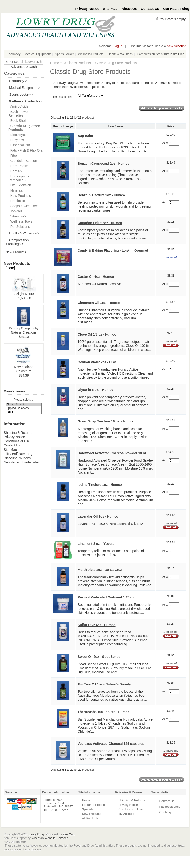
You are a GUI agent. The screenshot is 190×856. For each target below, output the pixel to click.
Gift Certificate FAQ (18, 454)
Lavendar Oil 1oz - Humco (98, 516)
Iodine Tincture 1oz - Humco (100, 485)
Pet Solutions (19, 227)
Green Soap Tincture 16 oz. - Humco (106, 421)
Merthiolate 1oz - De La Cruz (100, 570)
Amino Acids (18, 106)
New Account (176, 46)
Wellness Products (90, 54)
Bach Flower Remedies (18, 113)
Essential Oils (19, 145)
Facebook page (170, 806)
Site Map (110, 9)
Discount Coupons (17, 458)
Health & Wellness (120, 54)
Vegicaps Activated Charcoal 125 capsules (111, 743)
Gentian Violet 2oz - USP (97, 362)
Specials (88, 809)
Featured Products (94, 805)
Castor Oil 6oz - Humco (96, 277)
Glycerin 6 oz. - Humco (95, 390)
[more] (9, 268)
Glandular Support (22, 161)
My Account (126, 813)
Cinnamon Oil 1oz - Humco (99, 303)
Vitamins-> (17, 216)
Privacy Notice (87, 9)
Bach (23, 412)
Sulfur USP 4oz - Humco (97, 625)
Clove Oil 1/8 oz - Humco (97, 334)
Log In (117, 46)
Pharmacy (14, 54)
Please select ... (24, 399)
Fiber (13, 155)
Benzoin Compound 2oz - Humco (103, 163)
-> (25, 101)
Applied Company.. (23, 408)
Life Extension (19, 185)
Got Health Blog (176, 9)
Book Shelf (17, 121)
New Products (19, 195)
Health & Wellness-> (24, 233)
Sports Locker (64, 54)
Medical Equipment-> (24, 88)
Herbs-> (15, 171)
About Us (129, 9)
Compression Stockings (153, 54)
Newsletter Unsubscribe (21, 462)
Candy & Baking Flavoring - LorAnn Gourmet (113, 250)
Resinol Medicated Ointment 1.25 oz (106, 597)
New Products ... (17, 252)
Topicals (15, 211)
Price (170, 126)
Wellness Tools (20, 221)
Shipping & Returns (18, 432)
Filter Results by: (61, 96)
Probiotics (16, 201)
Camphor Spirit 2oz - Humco (100, 223)
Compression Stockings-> (17, 242)
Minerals (15, 190)
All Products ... (92, 818)
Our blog (165, 812)
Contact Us (150, 9)
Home (54, 63)
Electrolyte (17, 135)
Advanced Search (24, 67)
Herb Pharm (18, 166)
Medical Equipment (38, 54)
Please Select (23, 404)
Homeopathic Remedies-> (19, 178)
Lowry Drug (36, 834)
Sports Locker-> (21, 94)
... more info (170, 257)
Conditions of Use (17, 441)
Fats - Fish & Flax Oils (25, 150)
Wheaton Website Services (50, 838)
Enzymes (16, 140)
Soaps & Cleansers (23, 206)
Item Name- (115, 126)
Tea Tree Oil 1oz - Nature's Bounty (104, 684)
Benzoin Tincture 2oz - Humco (101, 195)
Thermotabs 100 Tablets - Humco (103, 712)
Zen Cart (69, 834)
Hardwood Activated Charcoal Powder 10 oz (112, 453)
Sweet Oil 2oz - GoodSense (99, 657)
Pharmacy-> (18, 81)
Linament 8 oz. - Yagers (96, 543)
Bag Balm (85, 136)
